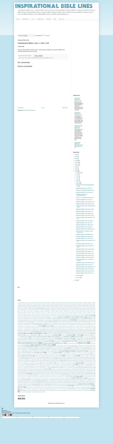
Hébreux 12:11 (54, 339)
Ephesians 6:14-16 (67, 330)
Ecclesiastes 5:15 (82, 327)
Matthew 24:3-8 (21, 361)
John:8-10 (60, 354)
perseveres (34, 366)
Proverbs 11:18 (69, 369)
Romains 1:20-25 (85, 379)
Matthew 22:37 (91, 360)
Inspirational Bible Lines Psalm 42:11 (84, 236)
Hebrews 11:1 (68, 339)
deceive (42, 323)
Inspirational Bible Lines (37, 57)
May (77, 179)
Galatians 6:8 (42, 335)
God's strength (20, 338)
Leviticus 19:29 (41, 355)
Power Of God (65, 367)
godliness (47, 338)
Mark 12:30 (29, 360)
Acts (86, 314)
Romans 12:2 (84, 381)
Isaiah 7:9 (57, 348)
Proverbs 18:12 (63, 370)
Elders (44, 329)
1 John (77, 306)
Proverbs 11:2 (76, 369)
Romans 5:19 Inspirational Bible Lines (67, 382)
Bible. (51, 318)
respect (20, 379)
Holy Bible (64, 341)
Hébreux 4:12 (61, 339)
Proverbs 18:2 (70, 370)
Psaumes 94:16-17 (62, 378)
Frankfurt (35, 333)
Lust (51, 358)
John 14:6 (93, 352)
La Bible (20, 355)
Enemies (54, 329)
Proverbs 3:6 (71, 372)
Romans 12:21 (91, 381)
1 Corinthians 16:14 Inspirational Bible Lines (76, 303)
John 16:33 (38, 354)
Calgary (58, 320)
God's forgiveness (43, 336)
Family (47, 332)
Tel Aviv (21, 387)
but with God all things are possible (49, 320)
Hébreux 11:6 (47, 339)
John (67, 352)
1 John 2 (44, 308)
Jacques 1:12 (91, 348)
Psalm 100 (34, 373)
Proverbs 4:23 (92, 372)
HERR (50, 341)
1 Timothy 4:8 (80, 311)
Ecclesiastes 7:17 (21, 329)
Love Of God (52, 357)
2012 (76, 280)
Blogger (63, 403)
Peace (88, 364)
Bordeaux (86, 318)
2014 (76, 169)
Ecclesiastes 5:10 (73, 327)
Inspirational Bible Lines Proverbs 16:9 (85, 249)
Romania (36, 381)
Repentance (93, 378)
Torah (94, 387)
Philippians (43, 366)
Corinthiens (20, 323)
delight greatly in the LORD (61, 323)
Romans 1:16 (48, 381)
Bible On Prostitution (53, 317)
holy (60, 341)
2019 (76, 158)
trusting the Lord (37, 388)
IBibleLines (82, 343)
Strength (48, 19)
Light (46, 355)
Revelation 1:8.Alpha (49, 379)
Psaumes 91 (54, 378)
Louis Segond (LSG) (69, 355)
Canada (62, 320)
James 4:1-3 (86, 349)
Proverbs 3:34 (59, 372)
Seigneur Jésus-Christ (84, 384)
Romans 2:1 (42, 382)
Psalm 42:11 (71, 375)
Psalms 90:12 (20, 378)
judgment (83, 354)
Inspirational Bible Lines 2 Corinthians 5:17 (78, 114)
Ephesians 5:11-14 (36, 330)
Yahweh (93, 390)
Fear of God (56, 332)
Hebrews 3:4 (34, 341)
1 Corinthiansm (84, 305)
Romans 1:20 (55, 381)
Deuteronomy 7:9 (24, 326)
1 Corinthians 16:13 (40, 303)
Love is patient (46, 357)
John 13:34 (82, 352)
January (78, 277)
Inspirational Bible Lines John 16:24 (84, 238)
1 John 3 (61, 308)
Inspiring (23, 346)
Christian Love (86, 320)
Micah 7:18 (52, 363)
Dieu (40, 326)
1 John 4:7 (45, 309)
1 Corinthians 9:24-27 (75, 305)
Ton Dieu (85, 387)
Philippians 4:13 (21, 367)
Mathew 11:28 (48, 360)
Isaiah (49, 346)
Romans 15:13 (35, 382)
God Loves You (25, 336)
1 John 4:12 (91, 308)
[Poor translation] (10, 415)
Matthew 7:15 (70, 361)
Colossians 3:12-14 (34, 321)
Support (84, 385)
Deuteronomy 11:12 (40, 324)
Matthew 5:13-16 (28, 361)
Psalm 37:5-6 (65, 375)
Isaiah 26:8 (61, 346)
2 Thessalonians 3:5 (47, 314)
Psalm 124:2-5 (76, 373)
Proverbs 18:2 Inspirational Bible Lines (85, 190)
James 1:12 (38, 349)
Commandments (60, 321)
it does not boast (74, 348)
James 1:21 (50, 349)
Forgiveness (40, 19)
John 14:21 (88, 352)
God (79, 335)
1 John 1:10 (82, 306)
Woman (44, 390)
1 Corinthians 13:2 (80, 302)
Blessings (80, 318)
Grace (57, 338)
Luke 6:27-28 (41, 358)
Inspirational (25, 19)
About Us (61, 19)
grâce (63, 338)
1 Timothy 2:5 (72, 311)
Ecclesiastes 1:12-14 (39, 327)
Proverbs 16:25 (42, 370)
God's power (91, 336)
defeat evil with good (50, 323)
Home (18, 19)
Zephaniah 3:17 (41, 391)
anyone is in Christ (41, 315)
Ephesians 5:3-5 (52, 330)
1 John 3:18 (66, 308)
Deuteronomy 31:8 (67, 324)
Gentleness (63, 335)
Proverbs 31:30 (85, 372)
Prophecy (19, 369)
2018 (76, 160)
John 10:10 (76, 352)
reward (63, 379)
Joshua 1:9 (71, 354)
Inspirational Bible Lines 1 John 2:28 (84, 192)
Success (80, 385)
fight (69, 332)
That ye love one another (43, 387)
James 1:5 (62, 349)
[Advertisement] (50, 27)
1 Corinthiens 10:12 (30, 306)
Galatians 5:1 (28, 335)
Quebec (74, 378)
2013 (76, 171)
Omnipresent (44, 364)
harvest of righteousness (83, 338)
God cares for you (87, 335)
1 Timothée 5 (65, 311)
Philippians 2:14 (58, 366)
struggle (75, 385)
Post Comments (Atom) (29, 110)
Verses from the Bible (60, 388)
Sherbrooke (31, 385)
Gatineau (55, 335)
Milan (64, 363)
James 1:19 (44, 349)
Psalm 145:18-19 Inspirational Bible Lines (79, 127)
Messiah (42, 363)
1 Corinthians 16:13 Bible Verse (51, 303)
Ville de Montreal (69, 388)
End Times (49, 329)
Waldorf (93, 388)
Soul (61, 385)
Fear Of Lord (64, 332)
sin (35, 385)
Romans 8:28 (35, 384)
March (77, 183)
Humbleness (69, 343)
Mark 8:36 (42, 360)
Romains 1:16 (77, 379)
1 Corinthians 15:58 (31, 303)
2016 (76, 164)
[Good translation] (4, 415)
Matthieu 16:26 (91, 361)
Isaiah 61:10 (44, 348)
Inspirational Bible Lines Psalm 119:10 (85, 215)
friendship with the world (51, 333)
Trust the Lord (24, 388)
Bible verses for (90, 317)
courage (25, 323)
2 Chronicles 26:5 (63, 312)
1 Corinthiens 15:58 (39, 306)
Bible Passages (62, 317)
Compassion (67, 321)
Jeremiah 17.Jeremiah (39, 351)
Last (36, 355)
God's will (34, 338)
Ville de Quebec (78, 388)
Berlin (88, 315)
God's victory (27, 338)
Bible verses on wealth (43, 318)
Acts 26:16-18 (91, 314)
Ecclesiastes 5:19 (90, 327)
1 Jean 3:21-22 (66, 306)
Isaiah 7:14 (51, 348)
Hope (87, 341)
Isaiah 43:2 (26, 348)
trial (19, 388)
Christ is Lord (79, 320)
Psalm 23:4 (20, 375)
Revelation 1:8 (40, 379)
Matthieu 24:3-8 (21, 363)
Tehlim (93, 385)
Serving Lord (25, 385)
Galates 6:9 (86, 333)
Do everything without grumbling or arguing (62, 326)
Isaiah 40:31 (79, 346)
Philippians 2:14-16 (66, 366)
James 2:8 (74, 349)
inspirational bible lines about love (80, 345)
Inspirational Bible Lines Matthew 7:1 (84, 234)
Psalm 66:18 (37, 376)
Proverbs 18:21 (77, 370)
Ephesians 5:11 (28, 330)
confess (79, 321)
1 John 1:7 (28, 308)
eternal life (88, 330)
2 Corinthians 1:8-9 (80, 312)
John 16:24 (32, 354)
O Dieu (35, 364)
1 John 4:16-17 (27, 309)
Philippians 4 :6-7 (90, 366)
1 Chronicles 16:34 (37, 302)
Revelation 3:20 (57, 379)
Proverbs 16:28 (49, 370)
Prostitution (25, 369)
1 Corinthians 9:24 (66, 305)
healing (41, 339)
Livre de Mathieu (55, 355)
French (42, 333)
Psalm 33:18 (45, 375)
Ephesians (59, 329)
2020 (76, 156)
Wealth (21, 390)
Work (63, 390)
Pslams (68, 378)
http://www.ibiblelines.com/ (28, 343)
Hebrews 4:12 (41, 341)
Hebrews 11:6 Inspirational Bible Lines (85, 197)
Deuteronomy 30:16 (50, 324)
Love (33, 19)
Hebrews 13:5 (27, 341)
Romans (42, 381)
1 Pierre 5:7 (28, 311)
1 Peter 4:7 (81, 309)
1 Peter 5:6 (87, 309)
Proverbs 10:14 (62, 369)
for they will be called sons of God (87, 332)
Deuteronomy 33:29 (76, 324)
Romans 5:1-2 (49, 382)
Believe (83, 315)
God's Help (61, 336)
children (67, 320)
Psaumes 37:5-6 (40, 378)
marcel (83, 358)
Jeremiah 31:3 (55, 351)
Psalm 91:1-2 (56, 376)
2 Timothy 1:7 (55, 314)
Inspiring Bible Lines (46, 57)
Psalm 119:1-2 (55, 373)
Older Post (65, 107)
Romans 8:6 (42, 384)
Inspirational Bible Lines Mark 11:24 (84, 243)
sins (43, 385)
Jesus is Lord (40, 352)
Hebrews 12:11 (91, 339)
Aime (23, 315)
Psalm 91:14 (63, 376)
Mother (92, 363)
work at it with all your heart (71, 390)
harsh (76, 338)
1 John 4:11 (85, 308)
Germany (69, 335)
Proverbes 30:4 (40, 369)
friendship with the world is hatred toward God (67, 333)
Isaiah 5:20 (38, 348)
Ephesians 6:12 (59, 330)
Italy (86, 348)
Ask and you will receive (60, 315)
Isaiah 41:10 (91, 346)
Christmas (92, 320)
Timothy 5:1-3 (66, 387)
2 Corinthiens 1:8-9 (29, 314)
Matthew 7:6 (77, 361)
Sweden (89, 385)
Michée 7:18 (59, 363)
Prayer (77, 367)
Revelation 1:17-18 (33, 379)
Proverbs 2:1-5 (84, 370)
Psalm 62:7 (26, 376)
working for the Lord (81, 390)
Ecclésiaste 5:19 (30, 327)
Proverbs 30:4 (78, 372)
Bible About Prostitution (30, 317)
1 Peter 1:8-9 (56, 309)
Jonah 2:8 (65, 354)
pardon (70, 364)
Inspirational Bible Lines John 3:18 (84, 222)
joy (74, 354)
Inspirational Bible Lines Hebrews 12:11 (85, 229)
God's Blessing (34, 336)
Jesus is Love (49, 352)
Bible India (39, 317)
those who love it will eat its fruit (56, 387)
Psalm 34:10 (51, 375)
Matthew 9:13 (84, 361)
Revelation (25, 379)
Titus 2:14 (75, 387)
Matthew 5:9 (50, 361)
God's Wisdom (40, 338)
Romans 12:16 (77, 381)
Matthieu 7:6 (27, 363)
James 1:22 (56, 349)
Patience (84, 364)
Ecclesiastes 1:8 (56, 327)
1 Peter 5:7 (21, 311)
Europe (92, 330)
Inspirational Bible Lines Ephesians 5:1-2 (85, 266)
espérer (82, 330)
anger (35, 315)
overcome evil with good (63, 364)
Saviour (66, 384)
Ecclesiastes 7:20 (29, 329)
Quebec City (82, 378)
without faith (39, 390)
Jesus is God (31, 352)
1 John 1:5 (88, 306)
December (78, 172)
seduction (71, 384)
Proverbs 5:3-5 (22, 373)
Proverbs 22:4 (20, 372)
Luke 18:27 (30, 358)
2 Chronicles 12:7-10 (44, 312)
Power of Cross (57, 367)
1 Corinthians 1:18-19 (53, 302)
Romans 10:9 (69, 381)
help (46, 341)
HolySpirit (79, 341)
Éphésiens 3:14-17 (76, 330)
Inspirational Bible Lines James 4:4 (84, 227)
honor (83, 341)
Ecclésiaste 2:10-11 (21, 327)
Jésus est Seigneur (23, 352)
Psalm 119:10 (61, 373)
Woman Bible (50, 390)
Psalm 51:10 (85, 375)
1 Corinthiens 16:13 (48, 306)
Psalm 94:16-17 (70, 376)
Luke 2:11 (35, 358)
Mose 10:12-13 (87, 363)
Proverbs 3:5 (65, 372)
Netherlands (20, 364)
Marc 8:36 (78, 358)
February (78, 275)
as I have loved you (50, 315)
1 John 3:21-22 (73, 308)
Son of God (56, 385)
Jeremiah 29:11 (48, 351)
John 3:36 (49, 354)
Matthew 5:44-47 (36, 361)
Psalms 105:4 (91, 376)
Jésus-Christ (57, 352)
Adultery (19, 315)
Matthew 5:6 (44, 361)
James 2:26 (68, 349)
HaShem (92, 338)
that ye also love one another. (32, 387)
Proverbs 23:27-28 (28, 372)
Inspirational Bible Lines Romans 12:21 (78, 99)
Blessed (55, 318)
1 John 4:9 (51, 309)
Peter (39, 366)
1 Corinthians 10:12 (72, 302)
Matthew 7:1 (64, 361)
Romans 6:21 (92, 382)
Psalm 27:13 (38, 375)
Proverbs (46, 369)
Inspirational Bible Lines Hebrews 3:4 (84, 213)
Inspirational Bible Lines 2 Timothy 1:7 (85, 220)
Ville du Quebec (86, 388)
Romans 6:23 (21, 384)
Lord (52, 57)
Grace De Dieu (69, 338)
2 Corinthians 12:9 (89, 312)
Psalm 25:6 (26, 375)
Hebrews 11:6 (76, 339)
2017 (76, 162)
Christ (72, 320)
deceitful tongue (36, 323)
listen (50, 355)
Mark (91, 358)
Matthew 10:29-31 (69, 360)
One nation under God (53, 364)
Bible (92, 315)
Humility (74, 343)
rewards (67, 379)
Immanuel (20, 345)
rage (88, 378)
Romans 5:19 (55, 382)
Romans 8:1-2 (28, 384)
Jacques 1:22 (20, 349)
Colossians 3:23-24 (51, 321)
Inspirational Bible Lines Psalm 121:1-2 (85, 201)
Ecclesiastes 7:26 (37, 329)
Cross (30, 323)
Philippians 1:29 (50, 366)
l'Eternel (93, 354)
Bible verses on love (21, 318)
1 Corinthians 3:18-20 (30, 305)
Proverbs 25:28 (43, 372)
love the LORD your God (69, 357)
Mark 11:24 (23, 360)
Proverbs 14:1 (83, 369)
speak (65, 385)
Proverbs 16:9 (56, 370)
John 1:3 (71, 352)
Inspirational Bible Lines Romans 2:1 (84, 264)
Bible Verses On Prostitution (32, 318)
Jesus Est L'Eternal (91, 351)
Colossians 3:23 (43, 321)
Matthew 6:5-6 (57, 361)
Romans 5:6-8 (86, 382)
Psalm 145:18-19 (83, 373)
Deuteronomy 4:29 (85, 324)
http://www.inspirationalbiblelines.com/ (53, 343)
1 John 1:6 (22, 308)
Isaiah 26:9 (66, 346)
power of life (72, 367)
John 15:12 (21, 354)
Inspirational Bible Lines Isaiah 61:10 (84, 224)
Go (76, 335)
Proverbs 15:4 (27, 370)
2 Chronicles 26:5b (71, 312)
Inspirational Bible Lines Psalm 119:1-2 (85, 271)
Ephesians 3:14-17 (74, 329)
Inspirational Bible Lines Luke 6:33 (84, 188)
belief (80, 315)
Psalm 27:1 (31, 375)
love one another (60, 357)
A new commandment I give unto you (76, 314)
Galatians (92, 333)
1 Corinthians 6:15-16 (39, 305)
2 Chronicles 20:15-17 (54, 312)
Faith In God (41, 332)
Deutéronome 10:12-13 (80, 323)
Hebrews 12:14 (20, 341)
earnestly (92, 326)
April (77, 181)
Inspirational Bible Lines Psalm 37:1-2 (85, 273)
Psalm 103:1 (40, 373)
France (28, 333)
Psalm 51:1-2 (78, 375)
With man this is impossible (30, 390)
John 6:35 (54, 354)
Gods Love (52, 338)
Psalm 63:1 (31, 376)
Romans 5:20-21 (79, 382)
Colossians (20, 321)
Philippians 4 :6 (83, 366)
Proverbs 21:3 (91, 370)
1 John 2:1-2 (49, 308)
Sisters (46, 385)
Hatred (19, 339)
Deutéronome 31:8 (90, 323)
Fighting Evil (74, 332)
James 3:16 (80, 349)
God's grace (53, 336)
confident (29, 57)
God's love (68, 336)
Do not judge (86, 326)
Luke (85, 357)
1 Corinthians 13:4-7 (89, 302)
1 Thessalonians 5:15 (37, 311)
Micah (47, 363)
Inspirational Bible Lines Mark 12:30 (84, 211)
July (77, 174)
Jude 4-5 (78, 354)
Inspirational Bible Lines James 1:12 (84, 251)
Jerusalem (63, 351)
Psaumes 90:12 (48, 378)
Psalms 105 (85, 376)
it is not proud (81, 348)
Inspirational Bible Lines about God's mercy (64, 345)
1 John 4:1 (79, 308)
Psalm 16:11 (91, 373)
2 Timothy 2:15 (62, 314)
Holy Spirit (72, 341)
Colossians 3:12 (26, 321)
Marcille (87, 358)
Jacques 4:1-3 (27, 349)
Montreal (78, 363)
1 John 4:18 (33, 309)
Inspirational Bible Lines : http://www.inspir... (82, 195)
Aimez (27, 315)
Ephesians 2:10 (66, 329)
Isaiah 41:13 (20, 348)
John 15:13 (27, 354)
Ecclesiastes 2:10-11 (65, 327)
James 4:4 (92, 349)
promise (82, 367)
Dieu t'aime (48, 326)
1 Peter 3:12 (63, 309)
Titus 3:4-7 (81, 387)
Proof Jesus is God (90, 367)
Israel (67, 348)
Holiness (56, 341)
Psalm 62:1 (20, 376)
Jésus (77, 351)
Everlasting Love (26, 332)
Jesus (70, 351)
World (88, 390)
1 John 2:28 (24, 57)
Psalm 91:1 (50, 376)
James (32, 349)
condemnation (73, 321)
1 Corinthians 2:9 (90, 303)
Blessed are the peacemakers (65, 318)
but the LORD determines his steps (34, 320)
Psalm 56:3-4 (91, 375)
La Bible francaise (28, 355)
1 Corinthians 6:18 (48, 305)
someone (51, 385)
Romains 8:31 (30, 381)
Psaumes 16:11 (32, 378)
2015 (76, 167)
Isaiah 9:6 (62, 348)
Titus (71, 387)
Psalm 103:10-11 (47, 373)
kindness (89, 354)
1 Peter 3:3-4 (69, 309)
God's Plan (85, 336)
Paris (75, 364)
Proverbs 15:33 (20, 370)
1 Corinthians (44, 302)
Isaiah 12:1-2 (54, 346)
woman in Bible (57, 390)
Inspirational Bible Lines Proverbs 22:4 (85, 209)
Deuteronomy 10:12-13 (30, 324)
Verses (53, 388)
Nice (24, 364)
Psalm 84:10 (44, 376)
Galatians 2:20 (21, 335)
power (51, 367)
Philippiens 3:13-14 (36, 367)
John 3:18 (44, 354)
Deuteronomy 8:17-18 (33, 326)
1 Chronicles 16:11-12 (28, 302)
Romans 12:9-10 (21, 382)
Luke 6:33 (47, 358)
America (31, 315)
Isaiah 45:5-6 (32, 348)
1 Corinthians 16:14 (63, 303)
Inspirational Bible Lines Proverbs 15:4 (85, 255)
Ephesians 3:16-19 (82, 329)
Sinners (39, 385)
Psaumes (26, 378)
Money (73, 363)
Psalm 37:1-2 (57, 375)
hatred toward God (25, 339)
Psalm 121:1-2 (69, 373)
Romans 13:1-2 (28, 382)
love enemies (26, 357)
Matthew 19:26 (84, 360)
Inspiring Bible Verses (42, 346)
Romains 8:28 (23, 381)
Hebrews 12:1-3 (84, 339)
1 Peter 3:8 (75, 309)
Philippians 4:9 (28, 367)
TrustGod (30, 388)
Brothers (19, 320)
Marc (68, 358)
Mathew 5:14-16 (55, 360)
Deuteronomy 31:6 (59, 324)
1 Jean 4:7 (72, 306)
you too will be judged (24, 391)
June (77, 177)
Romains (72, 379)
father (51, 332)
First (78, 332)
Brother (92, 318)
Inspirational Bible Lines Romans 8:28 (85, 203)
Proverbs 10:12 (54, 369)
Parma (79, 364)
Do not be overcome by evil (77, 326)
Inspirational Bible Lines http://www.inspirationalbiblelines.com (79, 145)
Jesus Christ (83, 351)
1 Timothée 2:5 (57, 311)
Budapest (24, 320)
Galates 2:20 (79, 333)
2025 (76, 154)
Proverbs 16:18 (34, 370)
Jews (63, 352)
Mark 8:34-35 (35, 360)
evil (32, 332)
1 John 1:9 (39, 308)
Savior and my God (59, 384)
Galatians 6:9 (49, 335)
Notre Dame (29, 364)
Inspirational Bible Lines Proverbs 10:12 (85, 262)
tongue (90, 387)
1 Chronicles (20, 302)
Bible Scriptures (81, 317)
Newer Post (21, 107)
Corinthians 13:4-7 (90, 321)
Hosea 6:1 (92, 341)
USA (46, 388)
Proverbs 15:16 (91, 369)
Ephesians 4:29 (91, 329)
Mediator (33, 363)
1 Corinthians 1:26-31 (63, 302)
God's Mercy (77, 336)
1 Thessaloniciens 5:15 (47, 311)
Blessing (75, 318)
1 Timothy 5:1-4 (88, 311)
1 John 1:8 (33, 308)
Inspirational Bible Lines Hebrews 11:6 (85, 253)
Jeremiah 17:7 (31, 351)
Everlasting (20, 332)
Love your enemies (79, 357)
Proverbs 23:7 (35, 372)
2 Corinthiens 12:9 (38, 314)
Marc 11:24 (73, 358)
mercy (38, 363)
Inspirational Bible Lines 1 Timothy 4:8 (85, 268)
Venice (49, 388)
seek (76, 384)
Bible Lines (45, 317)
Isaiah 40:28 (72, 346)
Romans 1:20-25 (62, 381)
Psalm (27, 373)
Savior (53, 384)
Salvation (48, 384)
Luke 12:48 (24, 358)
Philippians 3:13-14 (74, 366)
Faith (54, 19)
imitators (92, 343)
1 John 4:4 (39, 309)
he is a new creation (35, 339)
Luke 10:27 (90, 357)
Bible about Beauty (21, 317)
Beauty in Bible (69, 315)
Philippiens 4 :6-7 (44, 367)
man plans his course (62, 358)
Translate (46, 35)
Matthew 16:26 (77, 360)
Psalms (78, 376)
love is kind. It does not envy (36, 357)
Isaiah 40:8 (86, 346)
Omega (39, 364)
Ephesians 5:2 (44, 330)
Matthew (62, 360)
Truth (43, 388)
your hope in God (33, 391)
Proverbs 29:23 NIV (51, 372)
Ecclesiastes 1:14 (47, 327)
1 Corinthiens (90, 305)
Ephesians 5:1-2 (21, 330)
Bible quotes (72, 317)
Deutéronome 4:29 (21, 324)
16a (31, 312)
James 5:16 (20, 351)
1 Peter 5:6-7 (92, 309)
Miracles (68, 363)
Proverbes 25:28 (32, 369)
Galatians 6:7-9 (35, 335)
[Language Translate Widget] (26, 35)
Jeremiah (25, 351)
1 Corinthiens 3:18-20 (57, 306)
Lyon (55, 358)
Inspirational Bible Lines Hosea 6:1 (84, 199)
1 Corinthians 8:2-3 (57, 305)
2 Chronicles (35, 312)
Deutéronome (71, 323)
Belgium (75, 315)
